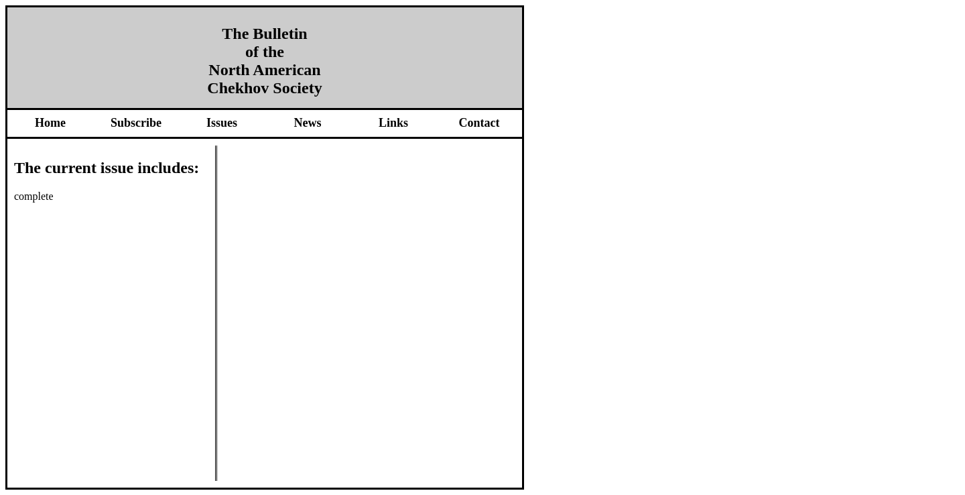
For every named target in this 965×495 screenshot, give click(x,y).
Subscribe (136, 122)
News (308, 122)
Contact (479, 122)
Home (50, 122)
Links (393, 122)
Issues (221, 122)
